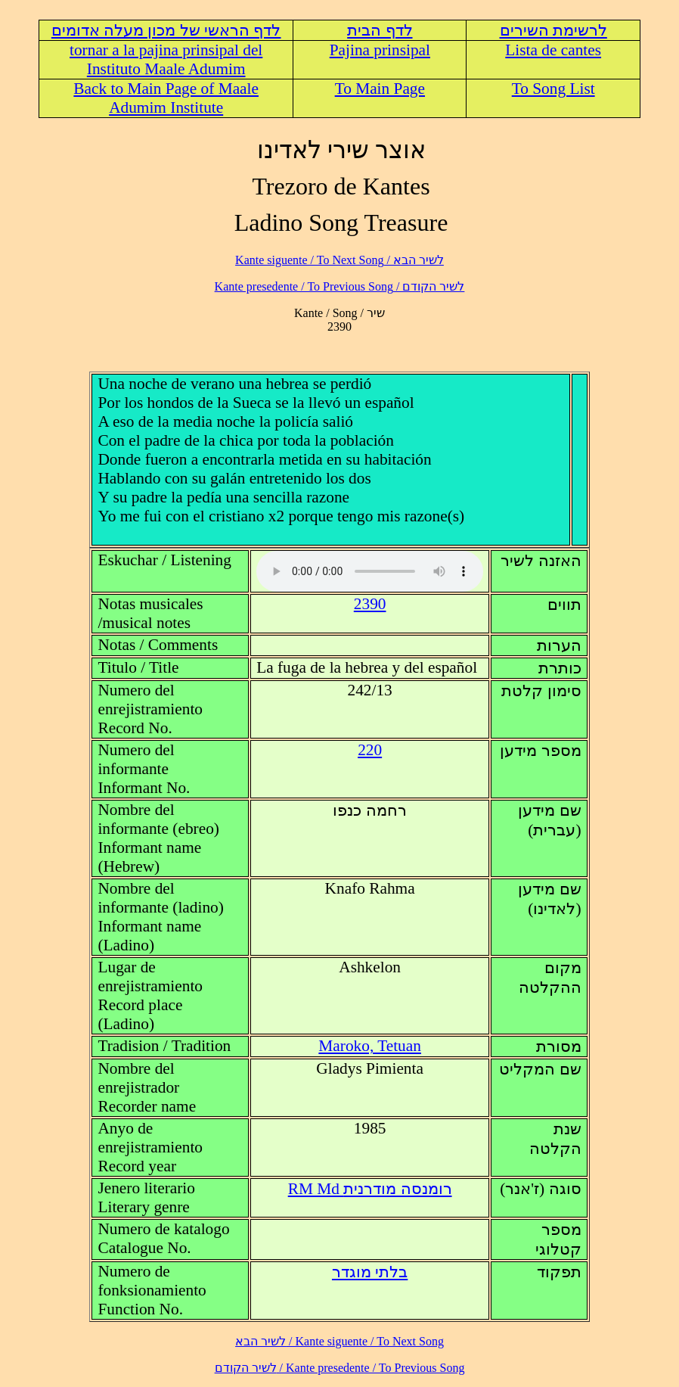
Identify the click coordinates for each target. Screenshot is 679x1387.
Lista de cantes (553, 50)
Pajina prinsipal (380, 50)
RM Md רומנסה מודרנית (370, 1189)
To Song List (553, 88)
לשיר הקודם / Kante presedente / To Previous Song (340, 286)
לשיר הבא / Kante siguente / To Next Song (339, 259)
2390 (370, 604)
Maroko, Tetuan (369, 1046)
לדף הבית (379, 30)
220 (370, 750)
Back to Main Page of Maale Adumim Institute (166, 98)
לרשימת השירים (553, 30)
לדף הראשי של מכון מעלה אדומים (166, 30)
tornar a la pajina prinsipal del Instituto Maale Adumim (166, 59)
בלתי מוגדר (370, 1272)
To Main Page (380, 88)
